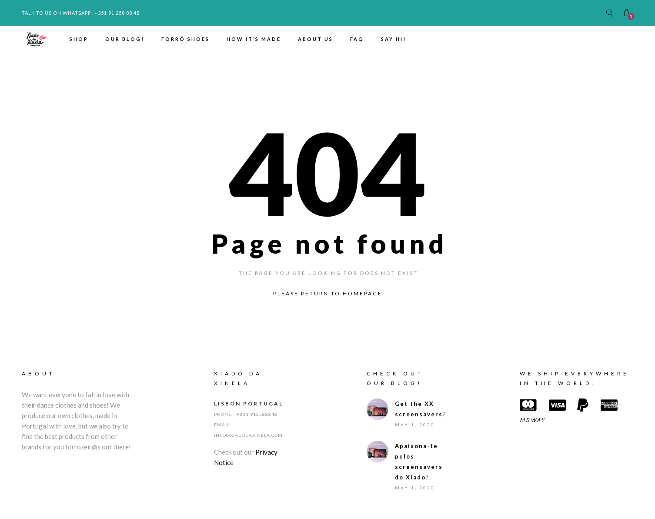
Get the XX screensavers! (418, 409)
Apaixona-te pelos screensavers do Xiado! (418, 461)
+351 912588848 (257, 414)
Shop (79, 39)
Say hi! (393, 39)
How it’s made (254, 39)
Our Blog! (124, 39)
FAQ (357, 39)
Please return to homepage (327, 293)
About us (315, 39)
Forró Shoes (185, 39)
